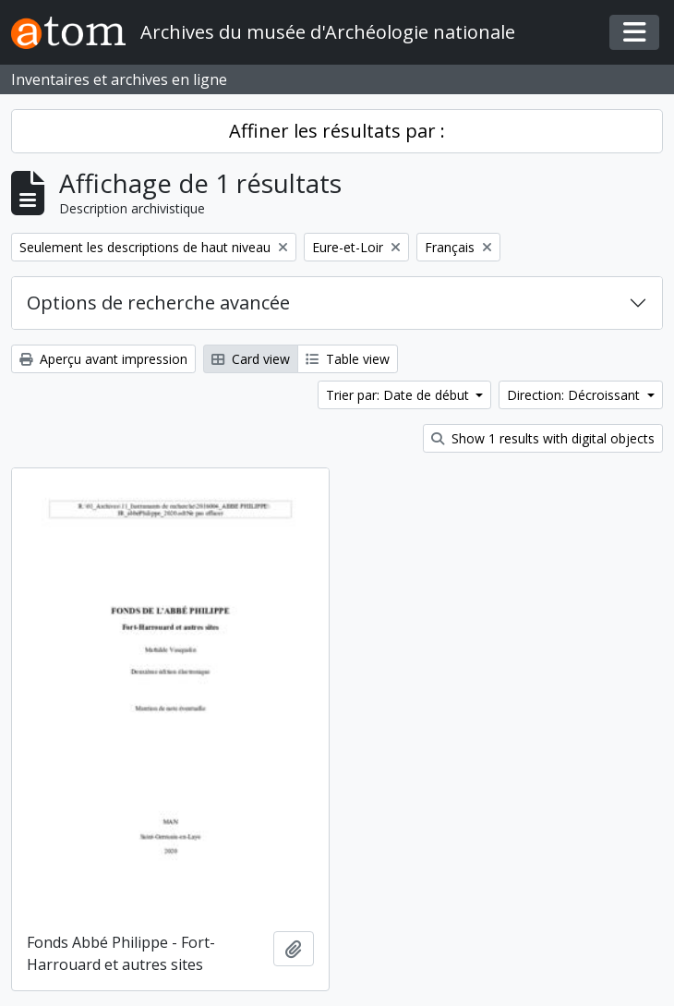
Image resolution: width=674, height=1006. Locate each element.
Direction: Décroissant (575, 395)
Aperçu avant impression (103, 359)
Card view (250, 359)
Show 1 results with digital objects (543, 438)
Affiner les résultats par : (337, 130)
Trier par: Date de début (399, 395)
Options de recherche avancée (158, 302)
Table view (348, 359)
